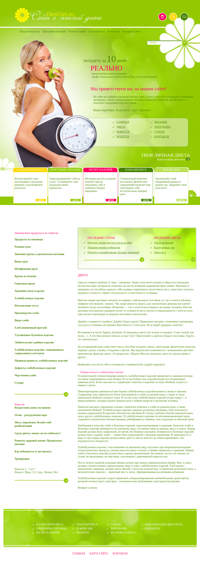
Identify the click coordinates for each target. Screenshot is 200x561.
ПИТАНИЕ (160, 122)
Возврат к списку (88, 487)
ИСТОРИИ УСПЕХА (123, 532)
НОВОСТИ (123, 131)
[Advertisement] (100, 216)
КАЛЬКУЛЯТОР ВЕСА (49, 524)
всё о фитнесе (142, 110)
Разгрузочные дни (164, 247)
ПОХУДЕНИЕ (162, 126)
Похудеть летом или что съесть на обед (110, 242)
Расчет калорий (77, 31)
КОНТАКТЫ (161, 136)
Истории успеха (132, 31)
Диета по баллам (163, 242)
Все (56, 472)
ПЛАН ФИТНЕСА (87, 524)
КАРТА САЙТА (99, 553)
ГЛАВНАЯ (123, 122)
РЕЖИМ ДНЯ (85, 528)
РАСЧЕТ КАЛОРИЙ (48, 532)
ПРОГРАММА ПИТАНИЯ (51, 528)
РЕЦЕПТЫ (123, 136)
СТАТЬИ (159, 131)
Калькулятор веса (30, 31)
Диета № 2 (160, 252)
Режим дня (113, 31)
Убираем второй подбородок (104, 247)
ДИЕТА (121, 126)
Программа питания (54, 31)
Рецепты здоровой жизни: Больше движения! (114, 252)
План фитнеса (97, 31)
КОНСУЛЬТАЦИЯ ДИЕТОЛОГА (164, 524)
